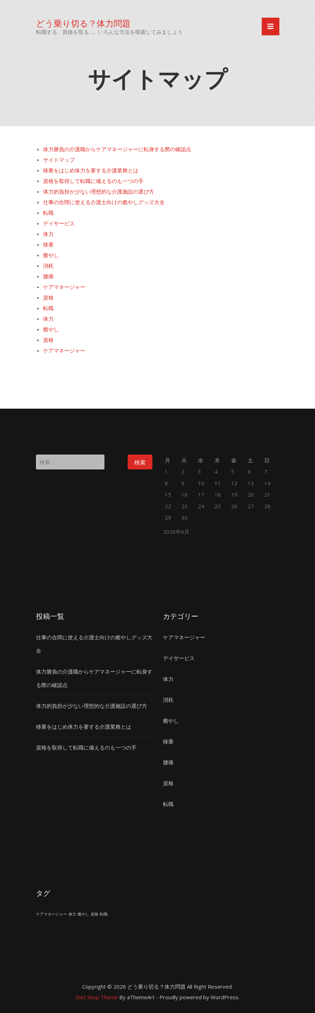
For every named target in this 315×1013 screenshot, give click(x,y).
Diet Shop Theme (96, 997)
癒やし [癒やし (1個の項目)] (83, 914)
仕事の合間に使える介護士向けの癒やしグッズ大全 (104, 202)
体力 (48, 233)
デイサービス (59, 223)
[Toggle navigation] (270, 26)
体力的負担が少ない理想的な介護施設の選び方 (98, 191)
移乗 (48, 244)
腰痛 (48, 276)
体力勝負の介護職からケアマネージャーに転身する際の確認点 (117, 149)
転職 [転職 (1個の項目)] (104, 914)
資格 (48, 297)
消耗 (48, 265)
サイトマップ (59, 159)
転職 (48, 212)
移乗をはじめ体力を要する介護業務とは (90, 170)
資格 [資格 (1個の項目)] (94, 914)
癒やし (51, 255)
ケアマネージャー (64, 286)
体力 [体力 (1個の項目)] (72, 914)
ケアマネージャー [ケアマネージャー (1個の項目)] (51, 914)
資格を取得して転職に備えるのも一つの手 (93, 180)
